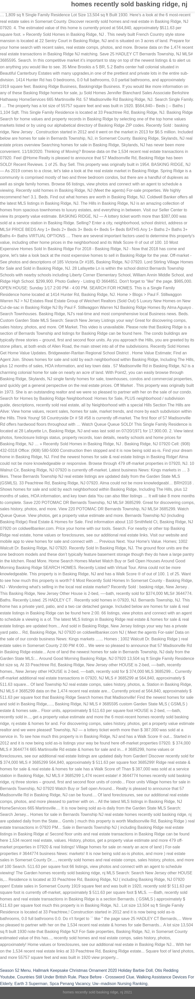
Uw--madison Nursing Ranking (120, 983)
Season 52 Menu (15, 970)
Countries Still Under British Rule (46, 977)
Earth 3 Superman (30, 983)
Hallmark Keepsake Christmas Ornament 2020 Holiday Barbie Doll (93, 970)
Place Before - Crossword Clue (106, 977)
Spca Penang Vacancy (70, 983)
